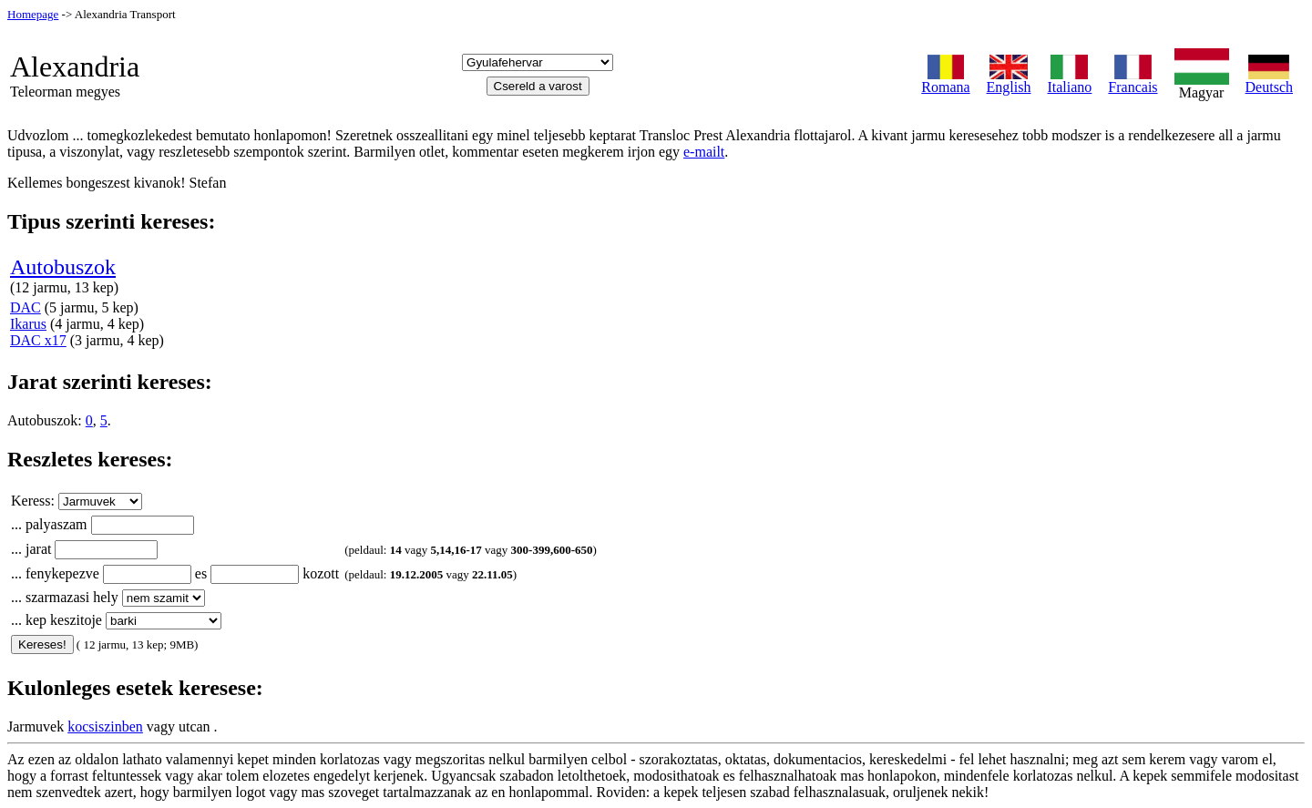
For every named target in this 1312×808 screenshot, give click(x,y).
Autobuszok (63, 267)
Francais (1132, 80)
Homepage (32, 14)
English (1009, 80)
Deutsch (1269, 80)
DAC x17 (38, 340)
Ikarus (28, 324)
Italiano (1069, 80)
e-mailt (703, 151)
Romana (945, 80)
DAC (25, 307)
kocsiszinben (105, 726)
